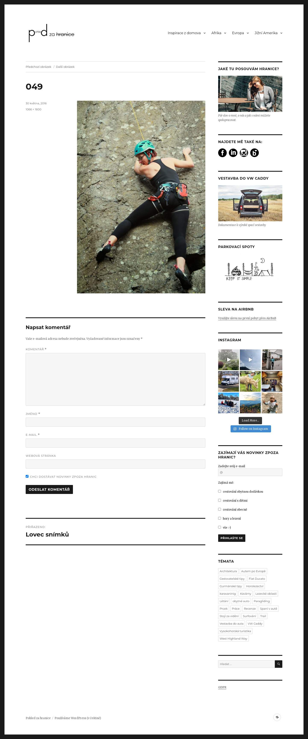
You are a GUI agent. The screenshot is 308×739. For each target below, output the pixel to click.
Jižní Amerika (266, 33)
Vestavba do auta (231, 623)
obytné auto (240, 601)
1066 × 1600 (33, 109)
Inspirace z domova (184, 33)
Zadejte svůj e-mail (231, 466)
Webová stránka (41, 455)
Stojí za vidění (229, 616)
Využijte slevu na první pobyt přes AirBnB (247, 318)
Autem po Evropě (253, 571)
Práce (236, 608)
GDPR (222, 687)
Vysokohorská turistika (235, 631)
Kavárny (245, 593)
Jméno (33, 414)
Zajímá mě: (226, 483)
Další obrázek (65, 66)
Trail (263, 616)
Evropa (238, 33)
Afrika (216, 33)
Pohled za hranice (38, 718)
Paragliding (262, 601)
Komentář (36, 349)
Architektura (228, 571)
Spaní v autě (268, 608)
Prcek (224, 608)
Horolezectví (255, 586)
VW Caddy (255, 623)
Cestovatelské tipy (232, 578)
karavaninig (228, 593)
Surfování (249, 616)
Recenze (250, 608)
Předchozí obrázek (38, 66)
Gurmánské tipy (231, 586)
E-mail (33, 435)
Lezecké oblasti (266, 593)
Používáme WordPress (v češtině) (78, 718)
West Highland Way (233, 638)
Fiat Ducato (257, 578)
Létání (224, 601)
